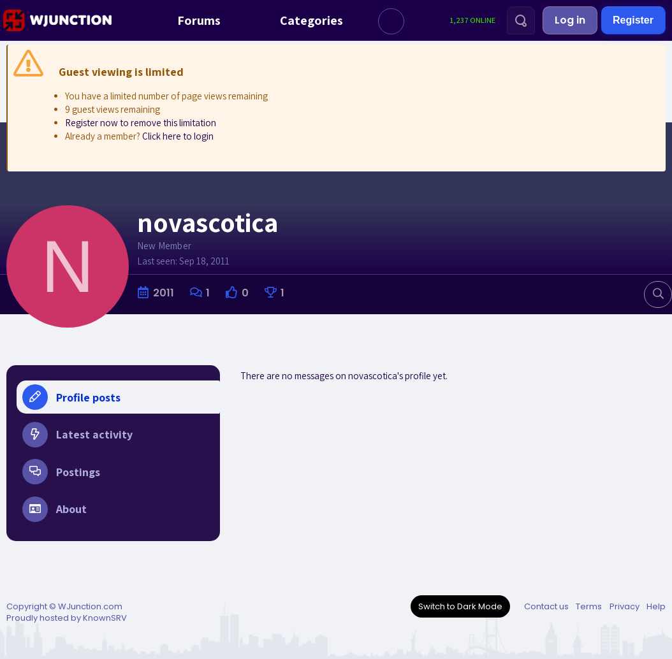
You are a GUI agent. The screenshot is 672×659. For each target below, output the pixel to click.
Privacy (624, 606)
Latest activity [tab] (77, 435)
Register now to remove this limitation (140, 123)
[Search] (521, 20)
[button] (391, 21)
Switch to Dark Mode (460, 606)
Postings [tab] (61, 473)
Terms (589, 606)
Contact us (546, 606)
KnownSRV (105, 618)
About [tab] (54, 512)
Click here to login (178, 136)
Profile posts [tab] (71, 397)
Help (656, 606)
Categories (299, 20)
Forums (187, 20)
